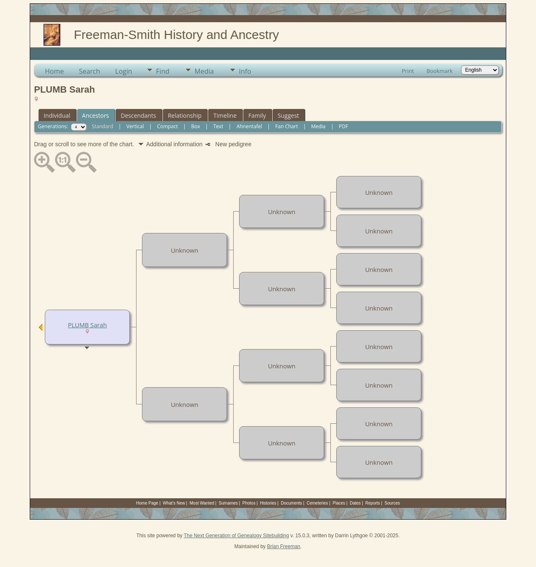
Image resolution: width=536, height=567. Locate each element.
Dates (355, 503)
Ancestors (95, 115)
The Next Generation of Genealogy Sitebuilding (236, 536)
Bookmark (440, 71)
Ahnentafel (249, 126)
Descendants (138, 115)
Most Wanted (202, 503)
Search (89, 71)
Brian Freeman (283, 546)
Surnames (228, 503)
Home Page (147, 503)
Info (245, 71)
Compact (167, 126)
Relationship (185, 115)
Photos (248, 503)
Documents (291, 503)
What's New (174, 503)
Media (204, 71)
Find (163, 71)
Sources (392, 503)
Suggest (288, 115)
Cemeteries (317, 503)
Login (123, 71)
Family (257, 115)
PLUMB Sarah (87, 325)
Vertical (135, 126)
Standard (102, 126)
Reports (372, 503)
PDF (343, 126)
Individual (57, 115)
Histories (268, 503)
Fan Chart (286, 126)
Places (338, 503)
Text (218, 126)
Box (195, 126)
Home (54, 71)
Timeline (225, 115)
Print (408, 71)
